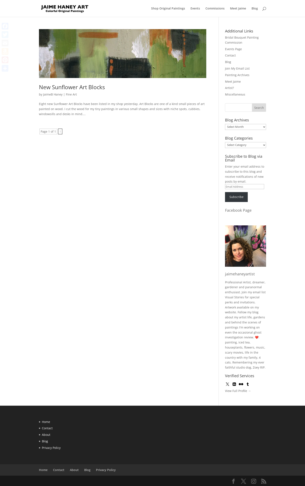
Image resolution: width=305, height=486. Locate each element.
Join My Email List (237, 68)
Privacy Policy (51, 448)
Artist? (229, 88)
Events (195, 8)
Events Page (233, 49)
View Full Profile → (238, 391)
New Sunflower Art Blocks (72, 87)
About (46, 435)
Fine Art (71, 94)
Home (46, 422)
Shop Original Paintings (168, 8)
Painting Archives (237, 75)
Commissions (215, 8)
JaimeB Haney (53, 94)
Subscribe (236, 197)
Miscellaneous (235, 94)
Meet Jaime (238, 8)
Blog (255, 8)
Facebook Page (238, 210)
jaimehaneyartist (240, 273)
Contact (230, 55)
